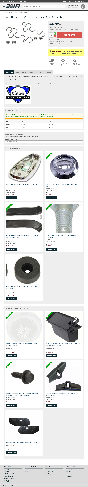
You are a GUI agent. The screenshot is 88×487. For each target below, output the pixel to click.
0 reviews (60, 41)
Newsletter (68, 475)
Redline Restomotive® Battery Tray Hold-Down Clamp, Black (62, 394)
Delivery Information (9, 478)
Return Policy (7, 471)
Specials (47, 473)
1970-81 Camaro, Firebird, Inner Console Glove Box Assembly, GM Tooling (63, 345)
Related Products (46, 72)
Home (5, 12)
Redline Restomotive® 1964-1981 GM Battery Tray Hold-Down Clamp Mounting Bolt (23, 394)
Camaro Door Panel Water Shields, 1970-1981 (21, 443)
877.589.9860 (6, 1)
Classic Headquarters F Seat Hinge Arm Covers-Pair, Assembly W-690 (22, 236)
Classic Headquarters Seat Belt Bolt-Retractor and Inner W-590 (62, 236)
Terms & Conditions (9, 482)
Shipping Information (9, 473)
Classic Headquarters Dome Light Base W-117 (21, 184)
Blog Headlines (49, 475)
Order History (69, 471)
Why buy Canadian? (9, 476)
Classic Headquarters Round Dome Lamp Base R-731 (62, 185)
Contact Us (14, 1)
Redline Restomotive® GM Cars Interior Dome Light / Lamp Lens (21, 345)
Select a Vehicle (56, 51)
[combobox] (44, 141)
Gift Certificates (49, 471)
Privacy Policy (7, 480)
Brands (47, 469)
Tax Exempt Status (8, 475)
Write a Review (68, 41)
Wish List (68, 473)
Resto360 (6, 469)
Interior (10, 12)
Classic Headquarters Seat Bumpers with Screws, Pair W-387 (22, 287)
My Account (69, 469)
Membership (69, 476)
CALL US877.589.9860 (76, 64)
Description (9, 72)
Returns (26, 471)
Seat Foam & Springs (24, 12)
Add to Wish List (55, 43)
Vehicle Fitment (20, 72)
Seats (15, 12)
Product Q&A (32, 72)
